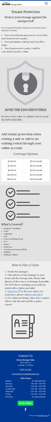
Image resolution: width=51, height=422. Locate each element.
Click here (13, 291)
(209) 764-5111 (25, 369)
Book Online (25, 403)
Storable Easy (44, 416)
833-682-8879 (35, 294)
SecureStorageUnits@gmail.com (25, 374)
